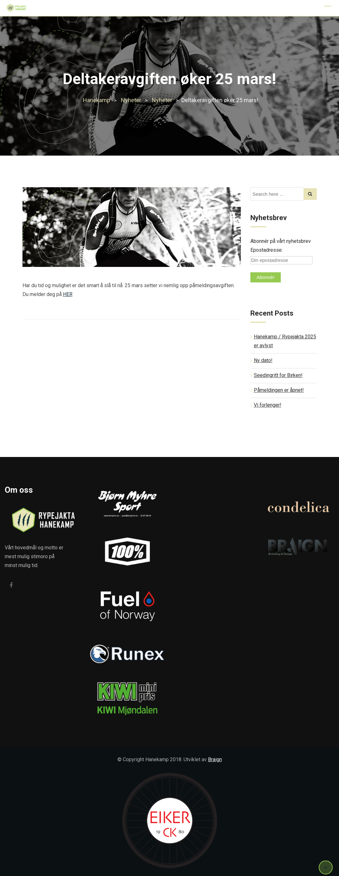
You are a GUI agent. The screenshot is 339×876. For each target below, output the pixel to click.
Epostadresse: (266, 250)
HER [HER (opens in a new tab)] (67, 294)
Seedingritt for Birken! (278, 375)
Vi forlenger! (267, 405)
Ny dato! (263, 360)
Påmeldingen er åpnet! (279, 390)
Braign (215, 759)
